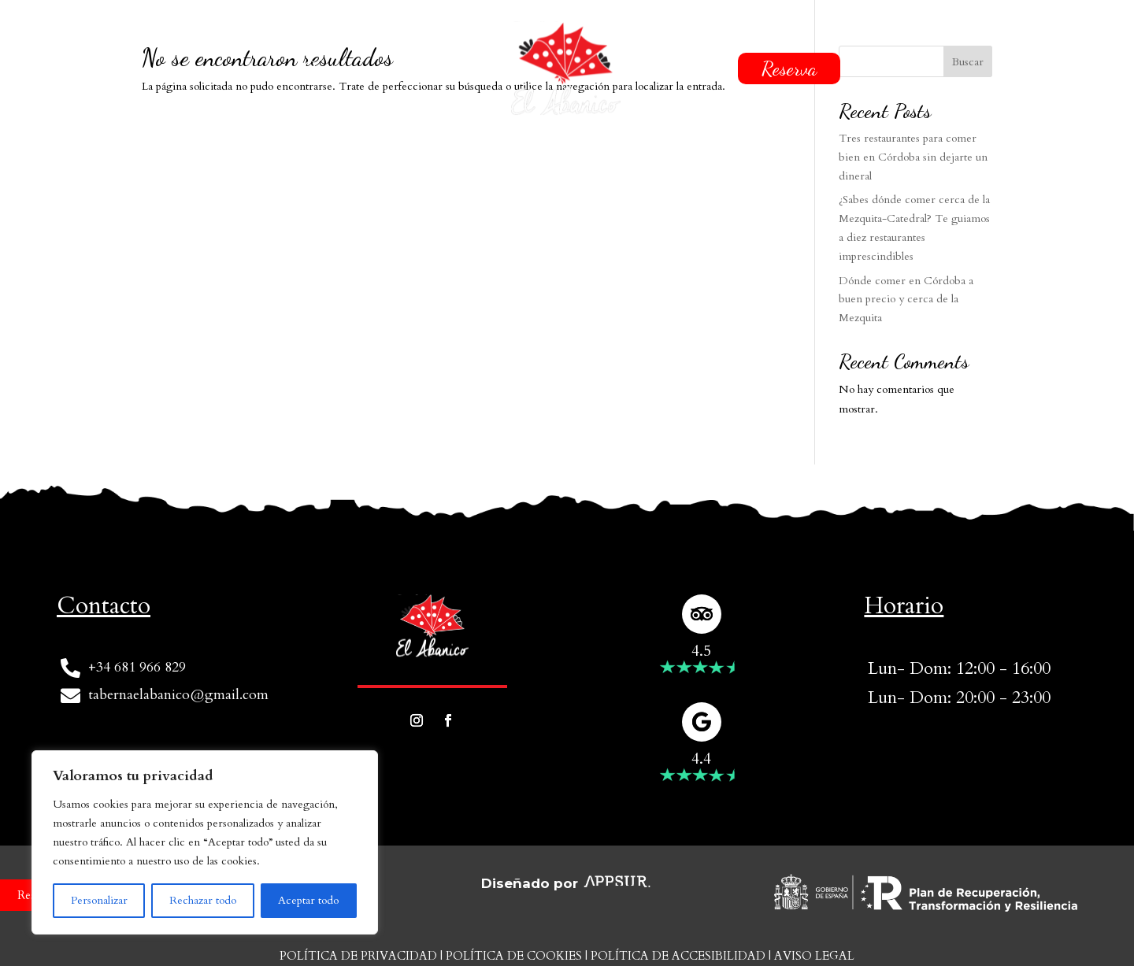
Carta (458, 68)
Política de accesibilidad (678, 956)
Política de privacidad (358, 956)
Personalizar (99, 900)
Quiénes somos (354, 68)
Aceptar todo (308, 900)
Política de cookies (514, 956)
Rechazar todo (202, 900)
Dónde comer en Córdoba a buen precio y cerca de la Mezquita (906, 299)
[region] (205, 842)
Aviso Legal (814, 956)
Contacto (683, 68)
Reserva (789, 68)
